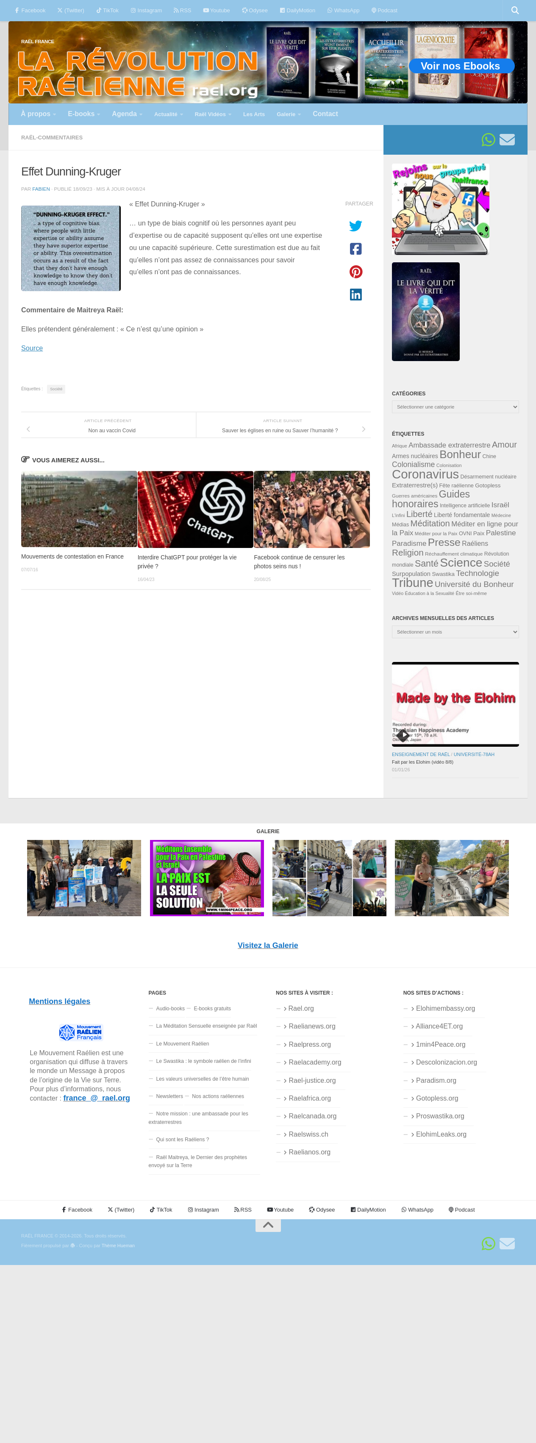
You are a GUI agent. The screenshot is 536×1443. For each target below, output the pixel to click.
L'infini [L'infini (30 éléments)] (398, 515)
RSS (182, 10)
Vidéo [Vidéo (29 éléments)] (397, 593)
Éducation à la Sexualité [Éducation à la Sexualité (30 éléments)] (429, 593)
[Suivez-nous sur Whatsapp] (488, 139)
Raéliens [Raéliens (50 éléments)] (475, 543)
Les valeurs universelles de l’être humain (202, 1079)
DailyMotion (297, 10)
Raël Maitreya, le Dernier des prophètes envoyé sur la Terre (198, 1161)
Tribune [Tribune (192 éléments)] (412, 582)
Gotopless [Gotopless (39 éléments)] (487, 485)
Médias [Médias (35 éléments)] (400, 525)
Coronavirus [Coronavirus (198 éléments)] (425, 474)
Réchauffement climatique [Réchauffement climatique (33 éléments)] (454, 554)
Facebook (29, 10)
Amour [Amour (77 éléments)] (504, 444)
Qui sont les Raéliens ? (182, 1140)
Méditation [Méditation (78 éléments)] (430, 523)
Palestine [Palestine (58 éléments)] (501, 532)
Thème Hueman (118, 1245)
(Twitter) (70, 10)
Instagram (146, 10)
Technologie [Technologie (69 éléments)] (477, 573)
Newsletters (169, 1096)
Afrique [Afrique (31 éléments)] (399, 445)
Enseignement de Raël (421, 754)
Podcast (384, 10)
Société (56, 389)
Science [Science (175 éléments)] (461, 562)
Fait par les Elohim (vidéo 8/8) (422, 762)
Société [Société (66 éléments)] (497, 563)
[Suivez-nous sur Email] (507, 139)
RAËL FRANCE (37, 41)
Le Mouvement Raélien (182, 1044)
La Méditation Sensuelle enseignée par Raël (206, 1026)
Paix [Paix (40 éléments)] (478, 533)
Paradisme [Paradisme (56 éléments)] (409, 543)
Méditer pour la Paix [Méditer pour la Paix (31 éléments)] (436, 533)
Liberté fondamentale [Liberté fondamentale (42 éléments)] (462, 515)
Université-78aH (474, 754)
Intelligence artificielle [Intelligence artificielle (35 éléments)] (465, 506)
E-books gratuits (212, 1009)
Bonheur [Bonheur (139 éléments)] (460, 454)
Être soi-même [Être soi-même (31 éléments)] (471, 593)
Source (32, 348)
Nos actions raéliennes (218, 1096)
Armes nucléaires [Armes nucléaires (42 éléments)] (415, 456)
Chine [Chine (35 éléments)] (489, 456)
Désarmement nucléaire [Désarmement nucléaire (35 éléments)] (489, 477)
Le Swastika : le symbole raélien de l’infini (203, 1061)
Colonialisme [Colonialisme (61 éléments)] (413, 464)
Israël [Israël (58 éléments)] (500, 504)
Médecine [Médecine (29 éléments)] (501, 515)
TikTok (107, 10)
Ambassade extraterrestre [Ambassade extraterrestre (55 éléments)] (449, 445)
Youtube (216, 10)
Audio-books (170, 1009)
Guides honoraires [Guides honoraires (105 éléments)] (431, 499)
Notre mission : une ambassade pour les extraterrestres (198, 1118)
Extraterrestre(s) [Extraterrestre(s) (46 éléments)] (415, 485)
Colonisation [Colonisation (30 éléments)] (449, 465)
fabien (41, 189)
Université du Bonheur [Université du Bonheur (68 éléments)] (474, 584)
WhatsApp (343, 10)
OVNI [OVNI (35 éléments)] (465, 534)
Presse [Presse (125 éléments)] (444, 542)
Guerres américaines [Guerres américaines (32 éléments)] (414, 495)
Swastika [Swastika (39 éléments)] (443, 574)
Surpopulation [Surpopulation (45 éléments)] (411, 573)
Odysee (255, 10)
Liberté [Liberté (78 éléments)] (419, 514)
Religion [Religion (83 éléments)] (408, 552)
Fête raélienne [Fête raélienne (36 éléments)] (456, 485)
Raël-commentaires (52, 137)
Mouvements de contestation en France (72, 556)
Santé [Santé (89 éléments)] (427, 564)
